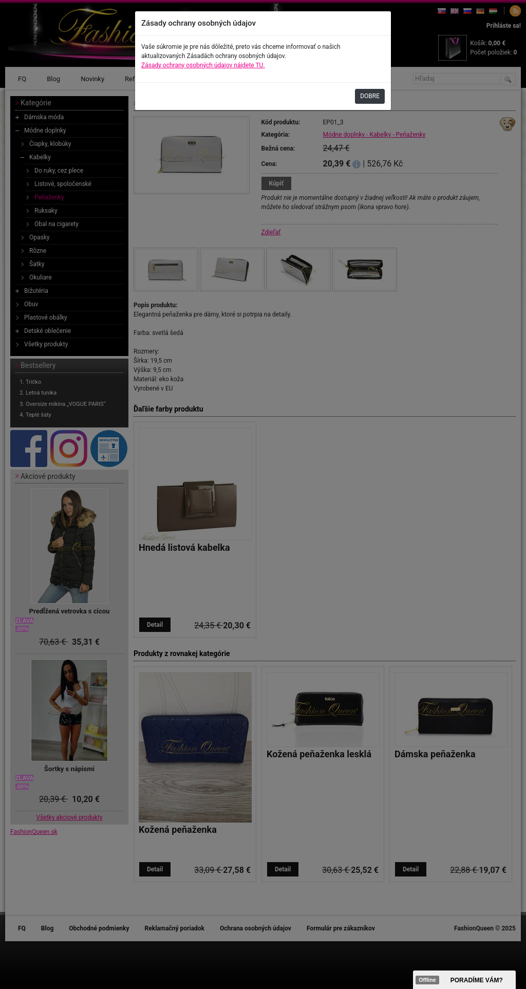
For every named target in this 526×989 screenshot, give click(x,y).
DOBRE (370, 96)
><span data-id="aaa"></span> (464, 980)
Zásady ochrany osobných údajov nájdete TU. (203, 65)
